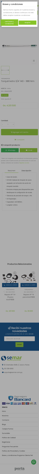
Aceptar (27, 22)
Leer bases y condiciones (9, 22)
